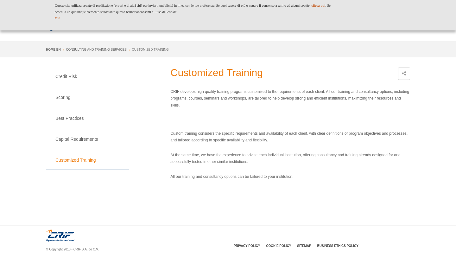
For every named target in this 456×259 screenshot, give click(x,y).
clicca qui (318, 5)
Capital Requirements (76, 139)
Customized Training (75, 160)
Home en (53, 49)
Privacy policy (247, 246)
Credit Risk (66, 76)
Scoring (62, 97)
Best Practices (69, 118)
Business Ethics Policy (337, 246)
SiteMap (304, 246)
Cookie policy (278, 246)
